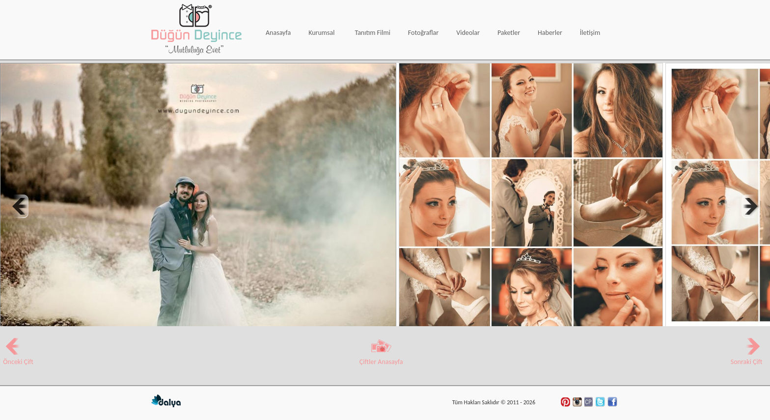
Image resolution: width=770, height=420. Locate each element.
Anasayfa (278, 32)
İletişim (590, 32)
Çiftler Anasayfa (381, 357)
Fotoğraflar (423, 32)
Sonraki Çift (744, 357)
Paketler (508, 32)
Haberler (550, 32)
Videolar (468, 32)
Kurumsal (321, 32)
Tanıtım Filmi (372, 32)
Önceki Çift (16, 357)
